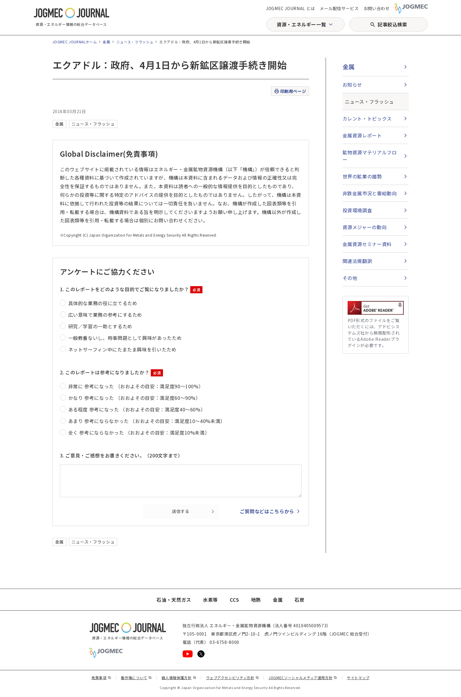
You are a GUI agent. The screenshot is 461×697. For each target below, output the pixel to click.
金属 (106, 41)
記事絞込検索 (392, 24)
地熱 (256, 599)
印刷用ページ (290, 91)
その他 (350, 277)
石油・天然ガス (173, 599)
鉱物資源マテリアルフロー (370, 156)
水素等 (210, 599)
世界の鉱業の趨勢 (362, 176)
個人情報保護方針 (178, 677)
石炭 (299, 599)
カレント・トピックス (367, 118)
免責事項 (101, 677)
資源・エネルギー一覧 (301, 24)
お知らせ (352, 84)
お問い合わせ (377, 8)
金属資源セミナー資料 (367, 244)
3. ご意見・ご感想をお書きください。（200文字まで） (121, 455)
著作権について (136, 677)
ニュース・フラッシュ (134, 41)
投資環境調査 (357, 210)
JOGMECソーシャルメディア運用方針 (303, 677)
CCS (234, 599)
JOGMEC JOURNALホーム (75, 41)
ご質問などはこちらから (267, 511)
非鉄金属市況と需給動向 (370, 193)
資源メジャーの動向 (365, 227)
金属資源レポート (362, 135)
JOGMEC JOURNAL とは (290, 8)
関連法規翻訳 (357, 260)
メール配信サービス (339, 8)
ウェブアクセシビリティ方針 (232, 677)
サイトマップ (358, 677)
